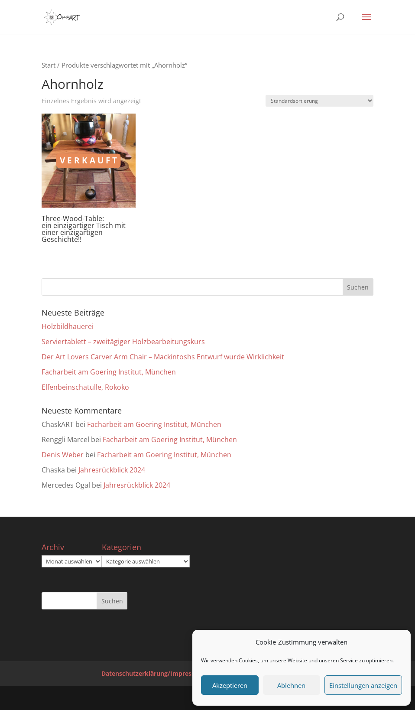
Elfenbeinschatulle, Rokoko (85, 387)
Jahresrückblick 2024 (111, 470)
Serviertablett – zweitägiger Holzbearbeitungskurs (123, 341)
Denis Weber (63, 454)
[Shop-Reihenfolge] (319, 101)
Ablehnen (291, 685)
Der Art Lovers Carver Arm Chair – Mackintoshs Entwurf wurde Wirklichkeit (163, 357)
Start (48, 65)
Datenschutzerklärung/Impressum (152, 673)
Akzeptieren (229, 685)
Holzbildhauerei (68, 326)
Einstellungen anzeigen (363, 685)
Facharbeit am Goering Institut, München (109, 372)
